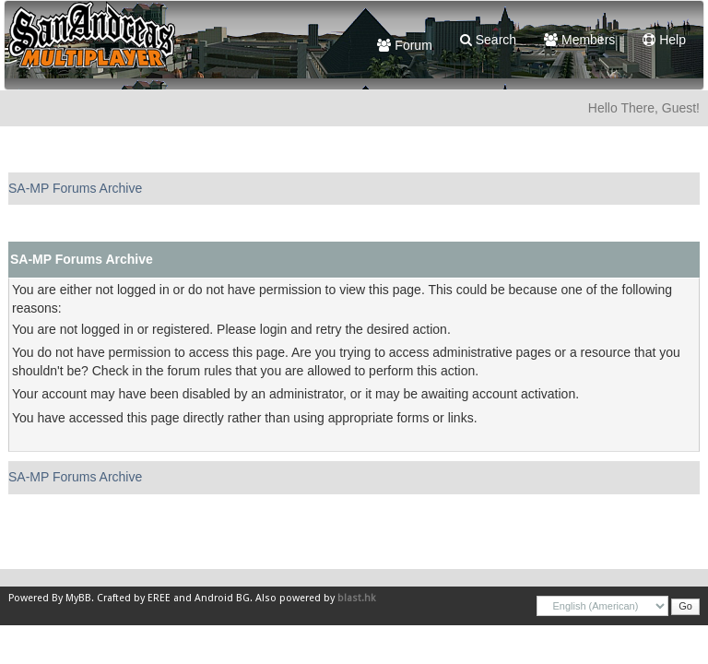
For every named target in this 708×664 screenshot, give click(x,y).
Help (664, 39)
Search (488, 39)
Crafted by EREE (134, 598)
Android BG (222, 598)
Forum (404, 45)
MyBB (78, 598)
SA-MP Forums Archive (75, 188)
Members (579, 39)
